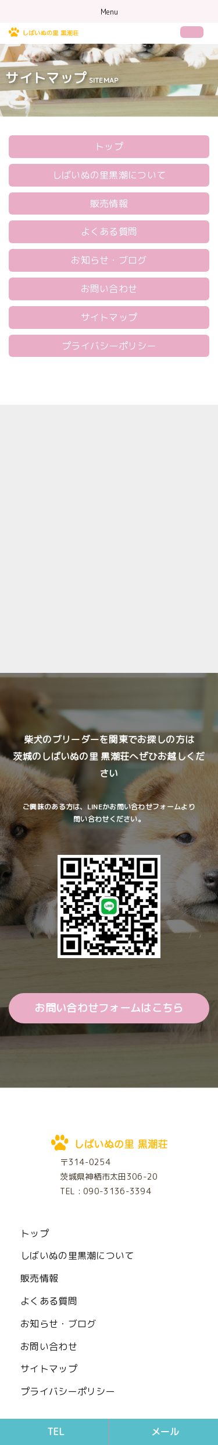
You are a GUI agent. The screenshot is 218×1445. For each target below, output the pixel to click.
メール (165, 1431)
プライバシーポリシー (109, 345)
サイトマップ (109, 317)
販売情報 (109, 203)
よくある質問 (109, 231)
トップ (109, 146)
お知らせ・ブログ (108, 260)
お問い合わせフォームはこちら (108, 1008)
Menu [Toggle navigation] (109, 12)
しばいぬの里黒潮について (109, 175)
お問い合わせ (109, 288)
